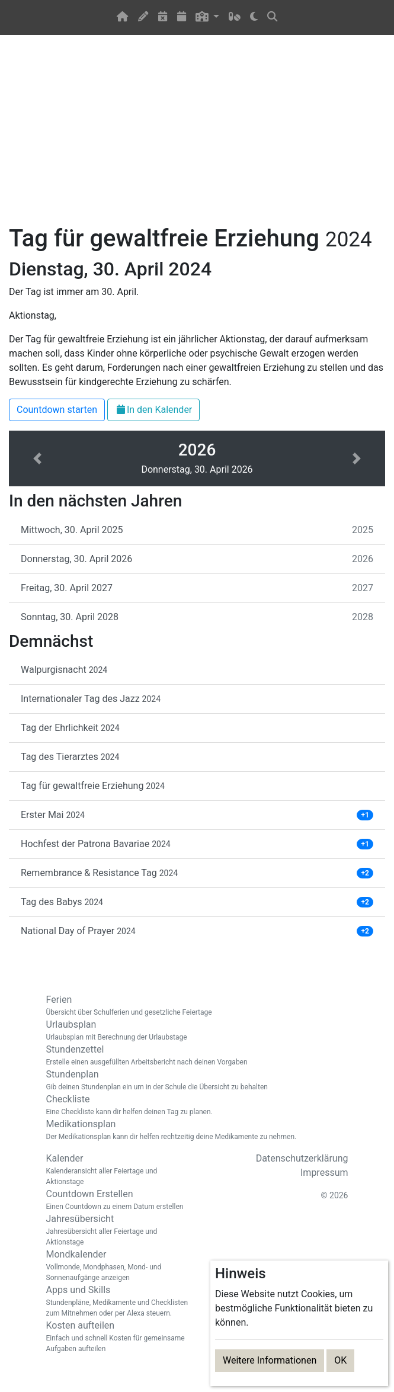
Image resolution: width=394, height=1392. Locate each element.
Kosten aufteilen (117, 1337)
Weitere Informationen (269, 1360)
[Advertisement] (197, 137)
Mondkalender (117, 1266)
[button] (208, 17)
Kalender (117, 1170)
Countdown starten (57, 409)
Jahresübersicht (117, 1230)
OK (340, 1360)
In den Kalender (153, 409)
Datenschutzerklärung (302, 1158)
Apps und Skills (117, 1301)
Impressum (324, 1172)
